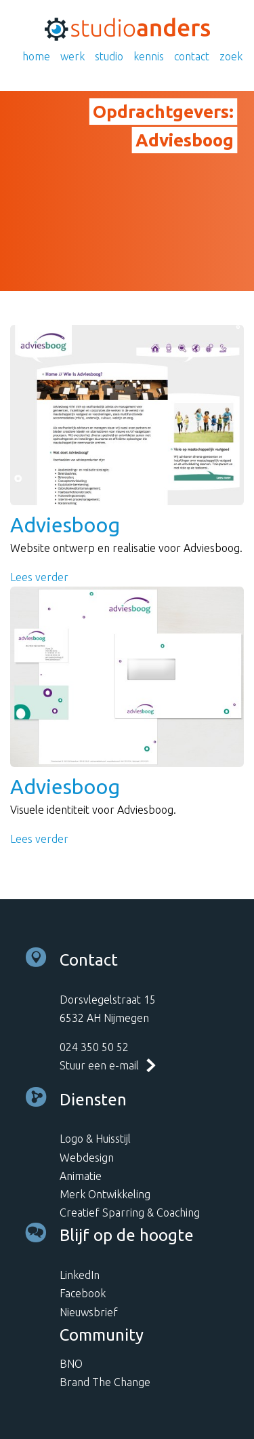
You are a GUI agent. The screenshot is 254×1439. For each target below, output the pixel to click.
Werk (72, 56)
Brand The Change (105, 1382)
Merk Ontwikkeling (105, 1194)
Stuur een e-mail (99, 1065)
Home (36, 56)
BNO (71, 1364)
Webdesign (87, 1157)
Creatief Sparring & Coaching (130, 1212)
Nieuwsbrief (89, 1312)
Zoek (230, 56)
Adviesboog (65, 524)
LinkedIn (80, 1275)
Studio (109, 56)
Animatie (81, 1176)
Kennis (148, 56)
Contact (191, 56)
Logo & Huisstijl (95, 1138)
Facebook (83, 1293)
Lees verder (39, 577)
